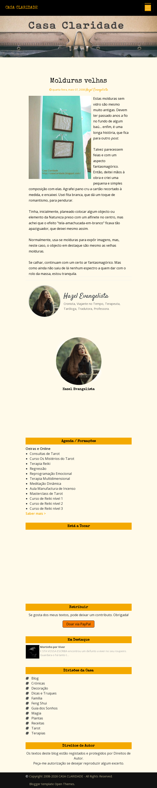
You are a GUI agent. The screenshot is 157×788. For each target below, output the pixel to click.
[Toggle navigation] (148, 8)
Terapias (38, 733)
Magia (36, 713)
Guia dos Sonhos (44, 708)
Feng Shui (39, 703)
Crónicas (38, 683)
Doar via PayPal (78, 624)
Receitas (37, 723)
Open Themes (64, 784)
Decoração (39, 688)
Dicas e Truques (44, 693)
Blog (35, 678)
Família (36, 698)
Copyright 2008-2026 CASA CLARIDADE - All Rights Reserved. (70, 776)
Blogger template (41, 784)
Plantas (37, 718)
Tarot (35, 728)
